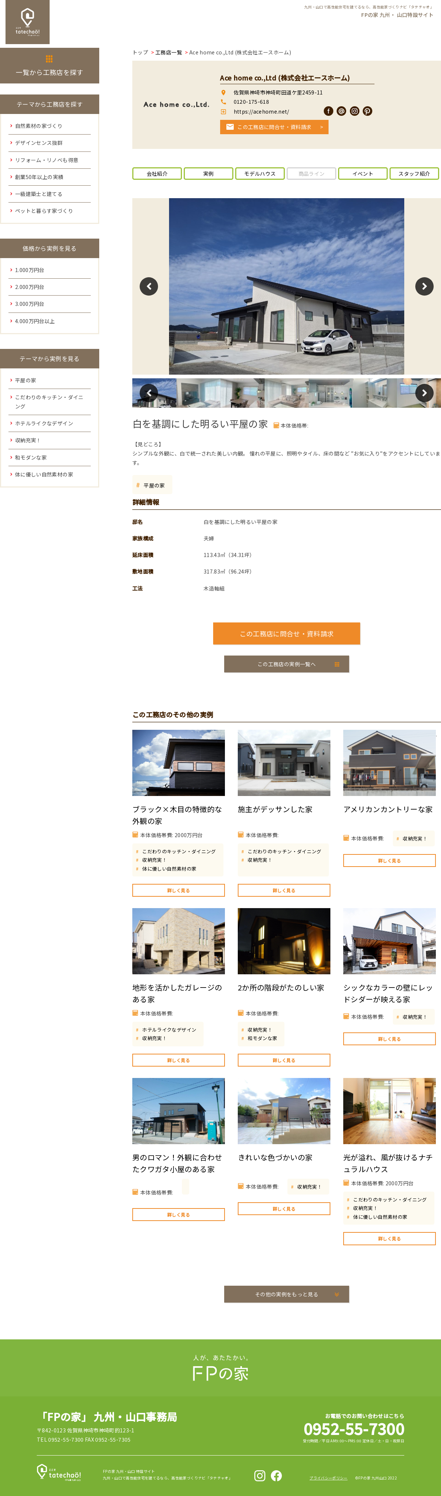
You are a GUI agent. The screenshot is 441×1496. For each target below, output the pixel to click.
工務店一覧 (168, 52)
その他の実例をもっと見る (286, 1294)
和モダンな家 (262, 1038)
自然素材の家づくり (38, 125)
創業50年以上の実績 (39, 177)
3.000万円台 (29, 303)
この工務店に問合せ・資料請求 (274, 127)
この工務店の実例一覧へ (287, 664)
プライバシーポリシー (328, 1478)
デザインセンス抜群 (38, 142)
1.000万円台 (29, 270)
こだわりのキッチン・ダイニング (179, 851)
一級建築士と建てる (38, 193)
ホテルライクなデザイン (169, 1029)
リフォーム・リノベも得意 (46, 160)
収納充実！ (154, 859)
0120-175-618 (251, 101)
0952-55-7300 (354, 1428)
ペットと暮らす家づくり (44, 210)
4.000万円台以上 (35, 321)
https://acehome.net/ (260, 111)
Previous (149, 286)
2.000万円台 (29, 286)
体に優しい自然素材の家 (169, 868)
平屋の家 (154, 485)
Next (424, 286)
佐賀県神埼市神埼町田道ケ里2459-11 (278, 92)
